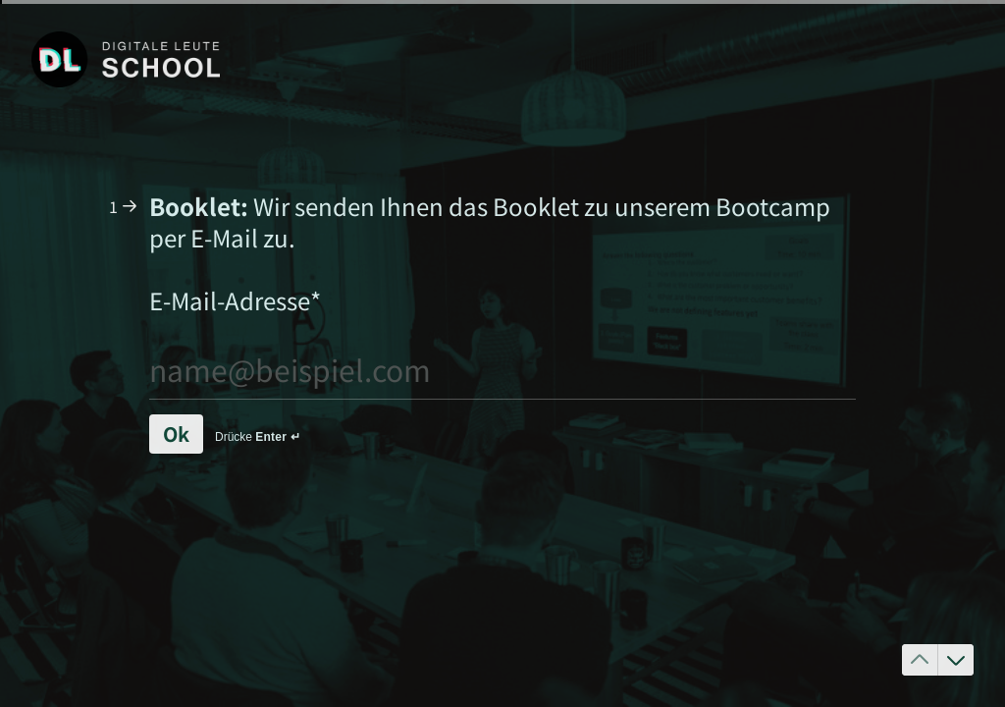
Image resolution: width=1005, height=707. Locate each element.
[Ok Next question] (176, 434)
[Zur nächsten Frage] (956, 660)
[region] (192, 631)
